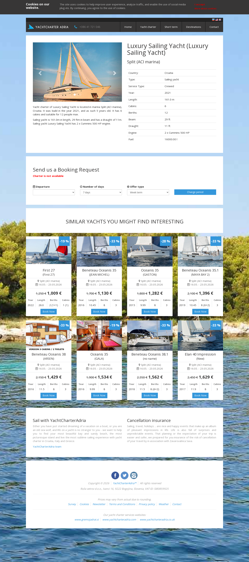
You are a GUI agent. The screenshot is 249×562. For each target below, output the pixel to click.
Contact (214, 27)
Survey (72, 504)
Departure (41, 186)
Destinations (193, 27)
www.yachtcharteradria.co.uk (157, 519)
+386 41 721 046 (90, 27)
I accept (200, 4)
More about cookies (205, 8)
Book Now (49, 311)
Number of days (92, 186)
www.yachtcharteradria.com (119, 519)
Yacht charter (148, 27)
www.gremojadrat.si (87, 519)
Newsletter (99, 504)
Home (128, 27)
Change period (195, 192)
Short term (171, 27)
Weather (164, 504)
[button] (39, 72)
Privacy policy (147, 504)
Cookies (84, 504)
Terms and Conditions (122, 504)
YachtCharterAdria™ (124, 483)
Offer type (135, 186)
